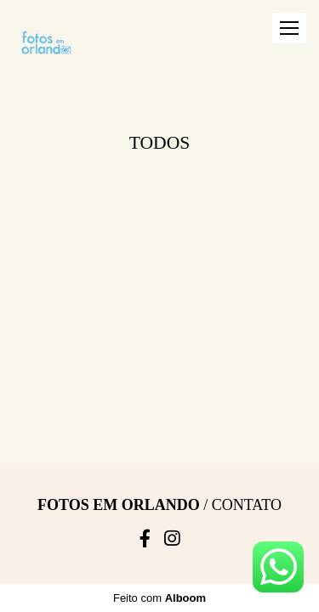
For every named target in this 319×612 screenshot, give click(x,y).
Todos (160, 143)
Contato (247, 279)
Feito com (159, 375)
